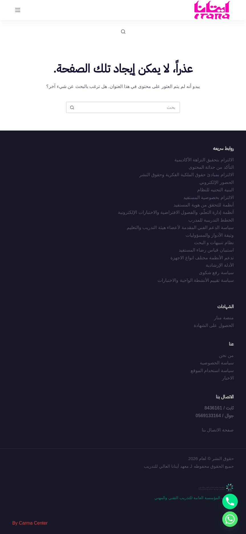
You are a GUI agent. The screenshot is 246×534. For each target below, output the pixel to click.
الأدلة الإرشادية (219, 265)
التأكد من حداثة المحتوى (211, 167)
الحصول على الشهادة (214, 325)
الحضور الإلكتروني (216, 182)
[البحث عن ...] (128, 107)
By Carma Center (30, 523)
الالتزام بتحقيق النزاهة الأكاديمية (204, 159)
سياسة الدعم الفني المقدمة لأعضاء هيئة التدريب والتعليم (180, 227)
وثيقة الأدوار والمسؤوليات (209, 235)
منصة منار (223, 317)
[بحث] (123, 31)
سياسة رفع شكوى (216, 272)
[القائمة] (17, 10)
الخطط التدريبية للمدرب (211, 220)
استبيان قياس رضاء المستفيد (206, 250)
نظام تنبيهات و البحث (214, 242)
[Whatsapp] (230, 519)
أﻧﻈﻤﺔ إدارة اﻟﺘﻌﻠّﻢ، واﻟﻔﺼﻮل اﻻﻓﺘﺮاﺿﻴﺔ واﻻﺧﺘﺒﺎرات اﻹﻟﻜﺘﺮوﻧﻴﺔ (176, 212)
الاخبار (228, 378)
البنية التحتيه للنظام (215, 189)
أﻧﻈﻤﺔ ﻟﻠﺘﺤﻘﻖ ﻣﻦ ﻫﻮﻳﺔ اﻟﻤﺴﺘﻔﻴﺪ (204, 204)
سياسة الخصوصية (216, 362)
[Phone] (230, 501)
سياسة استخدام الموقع (212, 370)
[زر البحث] (71, 107)
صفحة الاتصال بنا (218, 429)
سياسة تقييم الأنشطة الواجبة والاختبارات (196, 280)
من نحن (226, 355)
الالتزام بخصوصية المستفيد (208, 197)
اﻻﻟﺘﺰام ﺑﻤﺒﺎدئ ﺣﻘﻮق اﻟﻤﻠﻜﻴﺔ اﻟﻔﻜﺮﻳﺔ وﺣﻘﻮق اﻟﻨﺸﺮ (186, 174)
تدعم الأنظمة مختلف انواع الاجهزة (202, 257)
